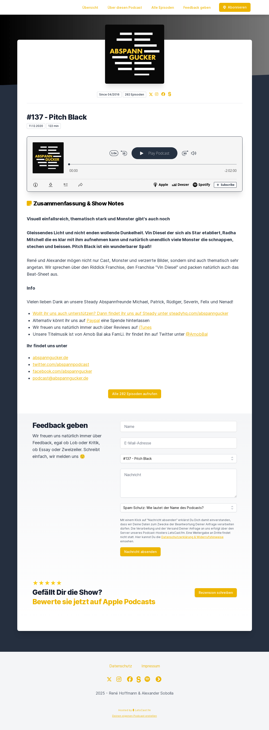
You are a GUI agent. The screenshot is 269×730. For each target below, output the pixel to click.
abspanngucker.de (50, 357)
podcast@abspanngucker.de (60, 378)
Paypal (93, 320)
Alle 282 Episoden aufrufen (134, 394)
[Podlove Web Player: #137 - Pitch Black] (134, 164)
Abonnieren (235, 7)
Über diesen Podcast (125, 7)
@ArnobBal (197, 334)
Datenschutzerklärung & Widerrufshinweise (192, 537)
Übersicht (90, 7)
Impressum (150, 666)
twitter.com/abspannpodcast (61, 364)
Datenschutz (120, 666)
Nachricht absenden (140, 552)
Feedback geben (197, 7)
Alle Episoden (162, 7)
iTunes (145, 327)
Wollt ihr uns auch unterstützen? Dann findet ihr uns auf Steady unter (101, 313)
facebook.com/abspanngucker (62, 371)
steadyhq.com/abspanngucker (198, 313)
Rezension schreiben (216, 593)
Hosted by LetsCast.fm (134, 710)
